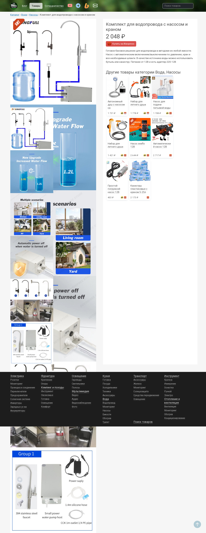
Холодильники (110, 387)
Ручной (168, 391)
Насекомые (47, 395)
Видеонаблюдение (81, 403)
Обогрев (107, 418)
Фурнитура (48, 376)
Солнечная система (20, 399)
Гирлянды (77, 380)
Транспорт (140, 376)
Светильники (78, 383)
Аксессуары (109, 395)
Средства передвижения (146, 395)
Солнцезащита (140, 391)
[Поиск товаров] (178, 6)
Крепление (46, 380)
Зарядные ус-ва (18, 407)
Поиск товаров (143, 421)
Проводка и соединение (22, 387)
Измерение (170, 383)
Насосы (33, 14)
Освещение (47, 403)
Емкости (107, 414)
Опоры (44, 383)
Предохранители (18, 395)
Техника (107, 391)
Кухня (106, 376)
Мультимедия (80, 391)
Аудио (75, 399)
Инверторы (16, 403)
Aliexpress (121, 43)
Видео (75, 395)
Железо (137, 383)
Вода (24, 14)
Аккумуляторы (17, 410)
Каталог (14, 14)
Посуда (106, 383)
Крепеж (168, 380)
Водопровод (109, 403)
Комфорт (45, 406)
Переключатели (18, 391)
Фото (74, 406)
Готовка (45, 399)
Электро (168, 395)
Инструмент (47, 391)
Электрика (17, 376)
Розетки (14, 380)
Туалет (106, 422)
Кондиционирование (174, 418)
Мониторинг (16, 383)
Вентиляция (170, 406)
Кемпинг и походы (52, 387)
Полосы (76, 387)
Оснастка (169, 387)
